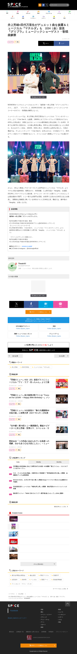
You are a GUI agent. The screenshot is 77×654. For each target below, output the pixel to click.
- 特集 (59, 622)
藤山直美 (32, 575)
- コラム (60, 619)
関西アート (44, 579)
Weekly (38, 462)
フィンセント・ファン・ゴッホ (20, 584)
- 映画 (41, 627)
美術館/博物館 (56, 579)
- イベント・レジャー (46, 614)
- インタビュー (61, 614)
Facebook (14, 611)
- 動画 (59, 609)
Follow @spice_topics (23, 328)
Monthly (59, 462)
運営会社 (11, 631)
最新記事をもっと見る (61, 506)
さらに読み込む (44, 564)
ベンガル (33, 579)
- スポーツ (43, 624)
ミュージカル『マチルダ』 (41, 367)
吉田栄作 (13, 579)
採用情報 (43, 631)
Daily (18, 462)
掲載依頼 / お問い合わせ (32, 631)
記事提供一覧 (20, 631)
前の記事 (13, 356)
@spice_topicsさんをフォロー (17, 618)
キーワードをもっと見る (60, 588)
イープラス (12, 594)
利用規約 (51, 631)
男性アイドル (44, 575)
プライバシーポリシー (62, 631)
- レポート (60, 617)
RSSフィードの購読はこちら (40, 312)
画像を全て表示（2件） (38, 97)
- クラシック (43, 617)
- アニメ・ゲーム (44, 619)
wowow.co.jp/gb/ (27, 246)
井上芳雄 (13, 367)
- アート (42, 622)
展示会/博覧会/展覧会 (17, 575)
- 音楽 (41, 609)
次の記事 (63, 356)
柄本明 (23, 579)
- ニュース (60, 612)
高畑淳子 (55, 575)
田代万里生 (24, 367)
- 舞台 (41, 612)
